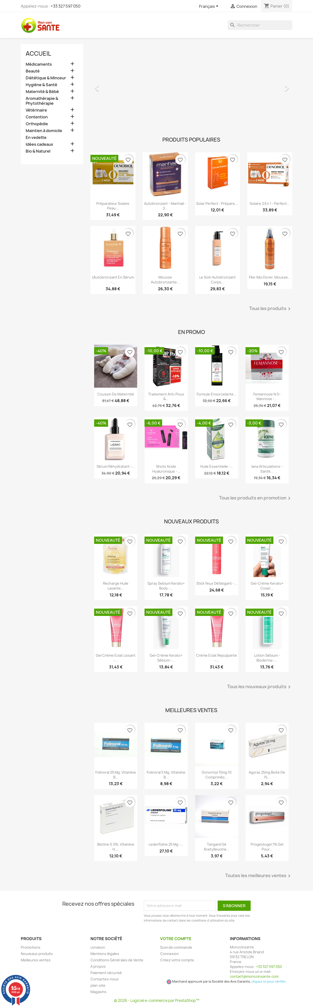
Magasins (98, 991)
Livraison (97, 947)
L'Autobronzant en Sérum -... (113, 279)
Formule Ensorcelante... (216, 394)
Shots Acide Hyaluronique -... (166, 469)
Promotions (30, 947)
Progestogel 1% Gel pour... (267, 846)
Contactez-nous (104, 979)
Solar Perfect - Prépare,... (217, 203)
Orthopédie (37, 123)
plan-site (97, 985)
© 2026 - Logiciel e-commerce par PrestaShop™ (156, 1000)
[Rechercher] (260, 25)
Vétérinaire (36, 110)
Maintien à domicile (44, 130)
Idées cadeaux (39, 144)
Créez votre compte (177, 960)
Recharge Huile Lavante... (115, 586)
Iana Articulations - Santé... (266, 469)
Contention (37, 117)
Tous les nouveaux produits (259, 687)
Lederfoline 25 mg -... (166, 844)
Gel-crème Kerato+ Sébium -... (166, 658)
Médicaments (39, 64)
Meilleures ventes (36, 960)
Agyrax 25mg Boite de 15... (267, 774)
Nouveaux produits (37, 953)
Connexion (169, 953)
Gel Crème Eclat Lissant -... (115, 658)
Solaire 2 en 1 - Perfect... (270, 203)
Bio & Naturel (38, 151)
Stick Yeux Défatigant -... (216, 583)
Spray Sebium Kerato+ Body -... (166, 586)
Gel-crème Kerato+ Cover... (267, 586)
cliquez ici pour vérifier (268, 981)
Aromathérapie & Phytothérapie (42, 101)
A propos (98, 966)
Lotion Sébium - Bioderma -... (267, 658)
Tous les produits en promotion (255, 498)
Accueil (38, 53)
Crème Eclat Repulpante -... (216, 658)
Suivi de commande (176, 947)
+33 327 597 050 (65, 6)
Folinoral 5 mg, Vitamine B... (166, 774)
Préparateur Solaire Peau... (112, 206)
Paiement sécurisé (106, 972)
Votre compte (175, 938)
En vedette (36, 137)
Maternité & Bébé (42, 91)
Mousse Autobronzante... (165, 279)
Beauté (33, 71)
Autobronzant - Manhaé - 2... (165, 206)
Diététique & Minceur (46, 78)
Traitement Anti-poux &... (166, 396)
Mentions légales (104, 953)
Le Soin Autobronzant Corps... (217, 279)
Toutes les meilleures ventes (258, 876)
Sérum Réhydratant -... (116, 466)
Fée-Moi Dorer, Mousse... (270, 277)
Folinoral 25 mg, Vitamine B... (115, 774)
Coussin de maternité (115, 394)
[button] (105, 85)
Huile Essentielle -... (216, 466)
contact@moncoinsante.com (254, 976)
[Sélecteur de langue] (209, 7)
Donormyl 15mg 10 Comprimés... (217, 774)
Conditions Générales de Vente (116, 960)
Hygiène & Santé (41, 84)
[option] (191, 85)
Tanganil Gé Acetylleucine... (216, 846)
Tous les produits (270, 309)
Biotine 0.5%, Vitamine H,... (115, 846)
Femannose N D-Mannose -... (267, 396)
